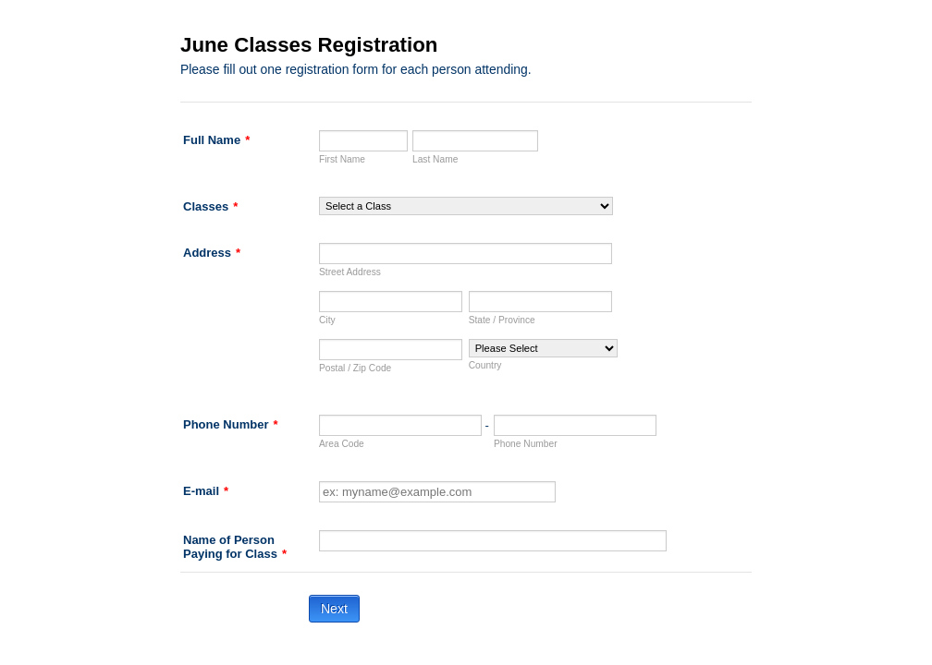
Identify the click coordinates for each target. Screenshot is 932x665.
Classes (210, 206)
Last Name (435, 159)
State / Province (502, 320)
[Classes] (466, 206)
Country (485, 365)
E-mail (205, 491)
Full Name (216, 140)
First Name (342, 159)
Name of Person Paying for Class (235, 547)
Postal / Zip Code (355, 368)
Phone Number (230, 424)
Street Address (350, 272)
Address (211, 253)
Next (334, 608)
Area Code (341, 444)
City (327, 320)
